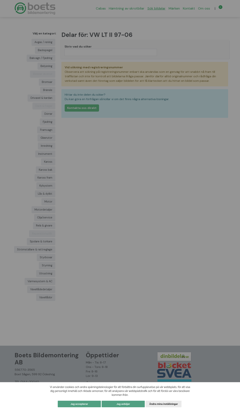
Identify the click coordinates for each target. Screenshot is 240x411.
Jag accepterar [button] (79, 404)
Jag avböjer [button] (123, 404)
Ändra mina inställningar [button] (163, 404)
